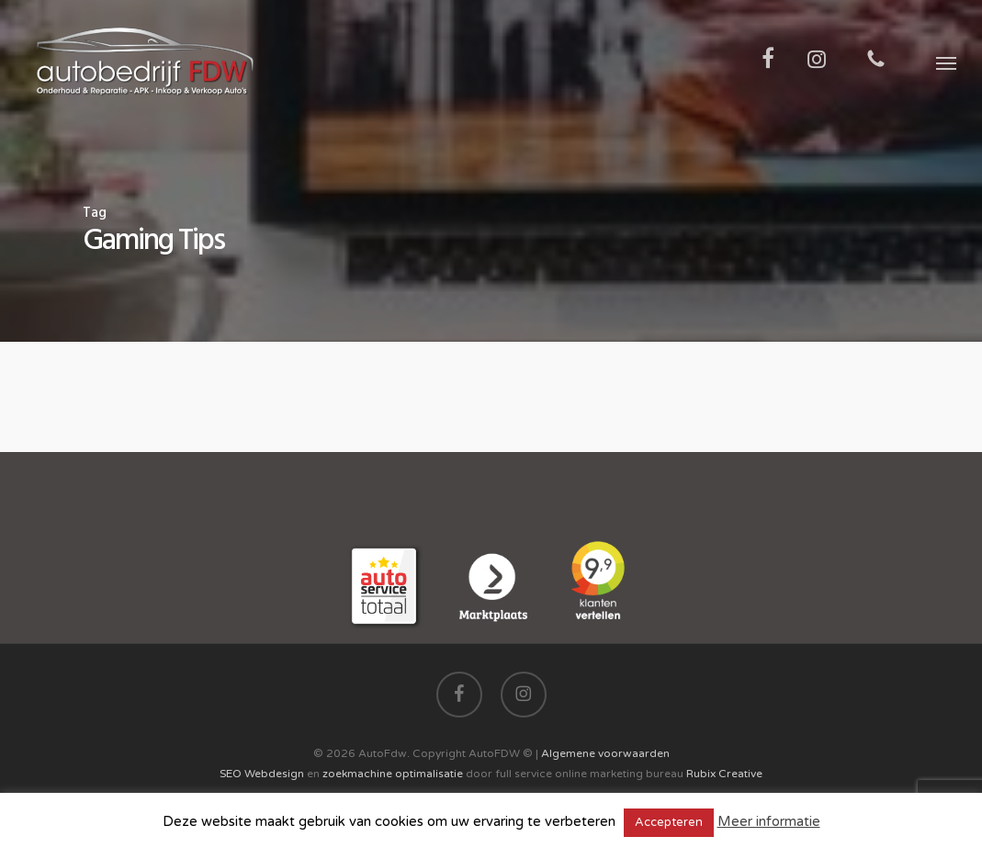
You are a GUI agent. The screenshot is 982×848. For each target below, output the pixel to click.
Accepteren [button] (669, 822)
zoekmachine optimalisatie (392, 773)
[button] (946, 62)
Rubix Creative (724, 773)
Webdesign (274, 773)
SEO (231, 773)
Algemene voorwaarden (605, 753)
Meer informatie (768, 821)
